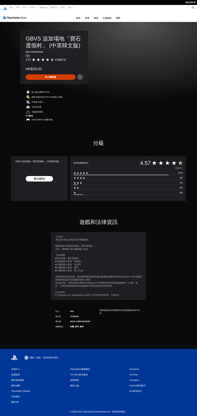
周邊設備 (42, 7)
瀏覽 (118, 15)
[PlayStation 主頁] (5, 7)
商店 (62, 7)
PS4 (24, 7)
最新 (78, 15)
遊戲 (11, 7)
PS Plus (32, 7)
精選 (87, 15)
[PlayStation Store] (15, 15)
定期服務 (107, 15)
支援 (69, 7)
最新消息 (53, 7)
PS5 (17, 7)
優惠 (96, 15)
